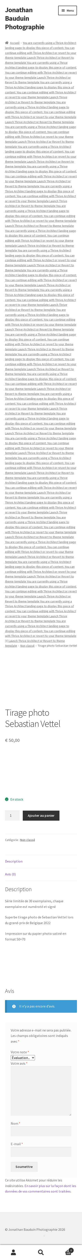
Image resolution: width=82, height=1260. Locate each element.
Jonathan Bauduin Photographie (24, 18)
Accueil (14, 43)
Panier (64, 1249)
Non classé (27, 646)
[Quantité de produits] (12, 816)
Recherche (41, 1252)
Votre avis (19, 1063)
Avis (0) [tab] (10, 874)
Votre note (20, 1052)
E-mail (17, 1144)
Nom (15, 1123)
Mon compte (13, 1252)
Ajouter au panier (41, 815)
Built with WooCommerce (24, 1235)
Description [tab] (14, 861)
